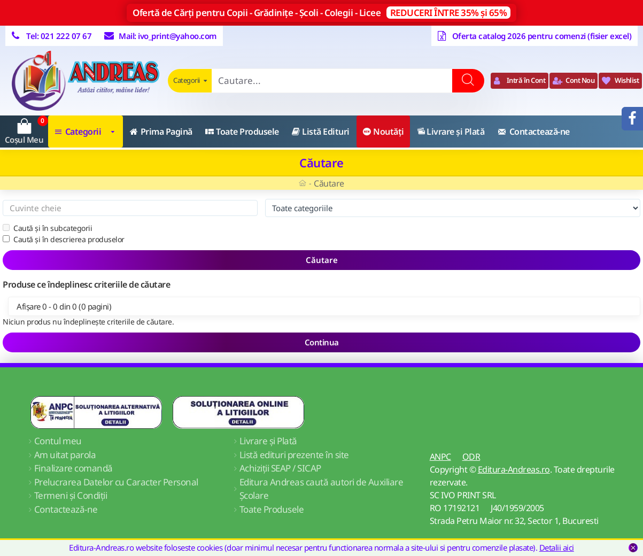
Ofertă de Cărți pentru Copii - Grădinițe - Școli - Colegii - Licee (321, 12)
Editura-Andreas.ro (514, 469)
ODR (471, 456)
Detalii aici (556, 547)
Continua (322, 342)
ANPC (440, 456)
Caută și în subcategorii (47, 228)
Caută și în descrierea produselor (64, 239)
